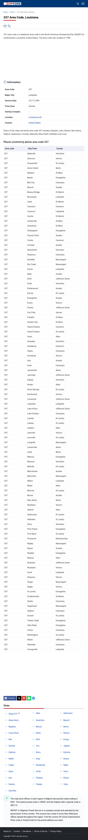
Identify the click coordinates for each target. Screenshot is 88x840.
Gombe (12, 746)
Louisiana (33, 117)
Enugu (66, 739)
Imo (38, 746)
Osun (65, 771)
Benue (39, 726)
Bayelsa (12, 726)
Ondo (38, 771)
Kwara (66, 758)
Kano (38, 752)
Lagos (11, 765)
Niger (65, 765)
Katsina (66, 752)
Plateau (39, 778)
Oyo (10, 778)
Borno (66, 726)
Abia (38, 713)
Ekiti (38, 739)
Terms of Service (40, 831)
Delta (38, 733)
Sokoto (12, 784)
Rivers (66, 778)
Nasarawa (40, 765)
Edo (10, 739)
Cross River (14, 733)
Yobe (65, 784)
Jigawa (66, 746)
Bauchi (66, 720)
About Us (7, 831)
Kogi (38, 758)
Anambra (40, 720)
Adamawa (67, 713)
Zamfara (12, 790)
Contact (17, 831)
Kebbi (11, 758)
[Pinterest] (24, 698)
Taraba (39, 784)
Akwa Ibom (14, 720)
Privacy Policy (55, 831)
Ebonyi (66, 733)
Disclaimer (27, 831)
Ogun (11, 771)
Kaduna (12, 752)
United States (35, 123)
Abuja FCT (13, 714)
